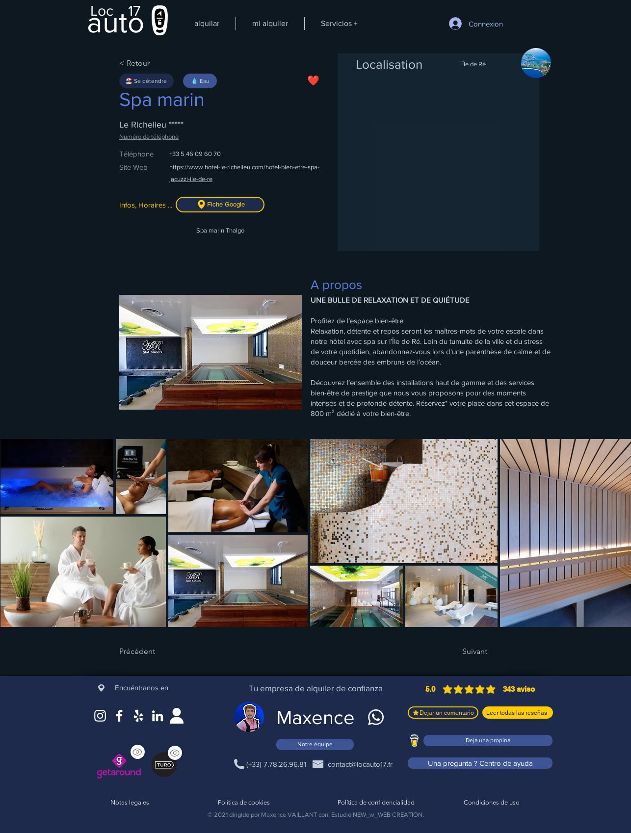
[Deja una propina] (487, 740)
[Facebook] (119, 716)
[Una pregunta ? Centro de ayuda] (480, 763)
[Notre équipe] (315, 744)
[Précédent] (151, 651)
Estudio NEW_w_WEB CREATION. (377, 814)
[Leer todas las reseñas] (517, 712)
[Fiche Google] (220, 204)
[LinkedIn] (157, 716)
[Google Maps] (138, 716)
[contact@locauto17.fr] (359, 764)
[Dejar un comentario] (443, 712)
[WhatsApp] (376, 717)
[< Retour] (151, 63)
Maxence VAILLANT (289, 814)
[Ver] (175, 753)
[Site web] (176, 716)
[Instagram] (100, 716)
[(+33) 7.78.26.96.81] (276, 764)
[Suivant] (462, 651)
